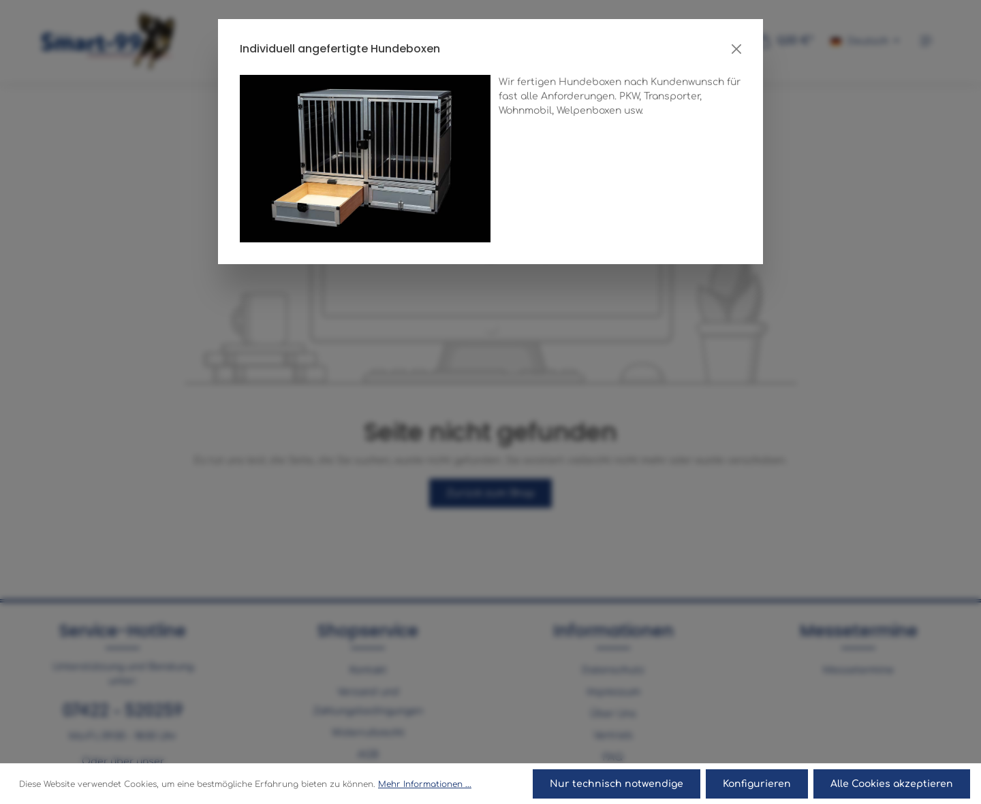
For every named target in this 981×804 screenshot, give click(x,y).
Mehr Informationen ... (424, 784)
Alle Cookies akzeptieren (891, 784)
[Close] (736, 49)
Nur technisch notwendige (616, 784)
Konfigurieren (757, 784)
